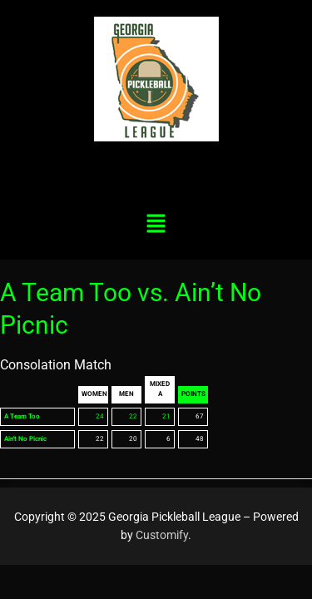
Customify (162, 535)
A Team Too (22, 416)
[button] (155, 224)
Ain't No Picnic (25, 439)
